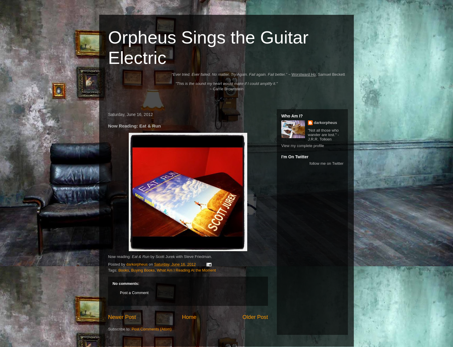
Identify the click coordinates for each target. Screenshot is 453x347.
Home (189, 317)
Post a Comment (134, 292)
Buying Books (143, 270)
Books (123, 270)
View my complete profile (302, 145)
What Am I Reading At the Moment (186, 270)
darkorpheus (325, 122)
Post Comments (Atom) (152, 329)
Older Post (255, 317)
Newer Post (122, 317)
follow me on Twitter (326, 163)
